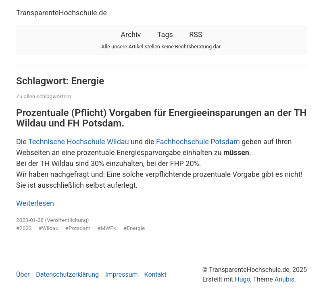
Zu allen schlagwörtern (43, 96)
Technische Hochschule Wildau (78, 141)
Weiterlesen (35, 203)
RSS (195, 34)
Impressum (121, 274)
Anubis (284, 279)
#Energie (134, 228)
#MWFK (107, 228)
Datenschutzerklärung (67, 274)
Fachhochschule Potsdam (198, 141)
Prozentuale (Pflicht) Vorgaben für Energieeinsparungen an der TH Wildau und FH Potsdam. (161, 118)
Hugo (242, 279)
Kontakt (155, 274)
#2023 (24, 228)
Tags (165, 34)
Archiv (131, 34)
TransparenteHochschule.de (61, 12)
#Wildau (48, 228)
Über (22, 274)
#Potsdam (78, 228)
